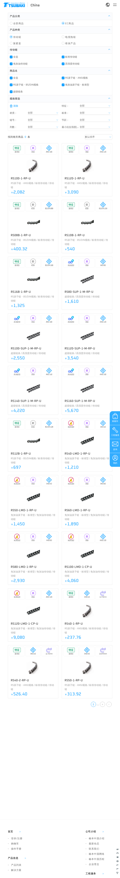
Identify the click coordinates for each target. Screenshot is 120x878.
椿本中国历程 (95, 859)
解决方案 (15, 870)
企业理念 (92, 864)
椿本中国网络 (95, 854)
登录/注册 (15, 838)
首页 (10, 831)
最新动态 (92, 843)
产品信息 (13, 858)
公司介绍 (91, 831)
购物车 (13, 843)
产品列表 (15, 865)
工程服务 (91, 873)
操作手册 (15, 849)
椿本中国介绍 (95, 838)
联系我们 (92, 849)
